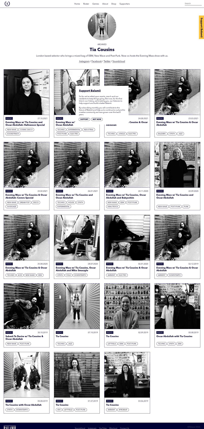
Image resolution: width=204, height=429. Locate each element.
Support (84, 119)
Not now (97, 119)
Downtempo (80, 275)
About (105, 4)
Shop (113, 4)
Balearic (162, 134)
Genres (95, 4)
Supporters (125, 4)
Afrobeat (123, 410)
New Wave (11, 130)
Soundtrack (13, 134)
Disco (36, 202)
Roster (86, 4)
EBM (122, 202)
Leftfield (112, 344)
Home (77, 4)
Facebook (97, 61)
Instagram (84, 61)
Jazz (180, 134)
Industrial (89, 130)
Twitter (107, 61)
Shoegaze (11, 207)
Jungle (121, 134)
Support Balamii (201, 27)
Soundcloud (118, 61)
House (71, 202)
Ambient (111, 275)
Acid (20, 275)
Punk (186, 207)
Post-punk (62, 134)
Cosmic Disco (26, 130)
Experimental (74, 130)
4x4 (58, 410)
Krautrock (113, 207)
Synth (172, 134)
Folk (68, 275)
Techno (61, 130)
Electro (74, 134)
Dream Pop (25, 202)
